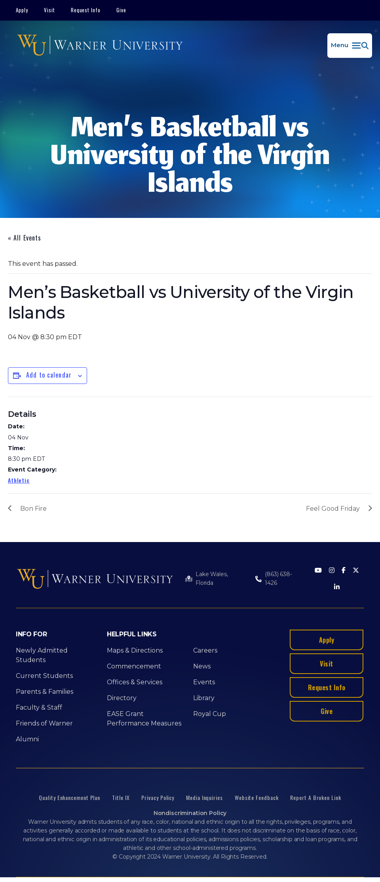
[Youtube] (318, 571)
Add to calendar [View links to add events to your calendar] (49, 375)
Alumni (27, 739)
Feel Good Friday (333, 508)
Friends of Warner (44, 723)
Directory (122, 698)
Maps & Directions (135, 650)
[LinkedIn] (337, 587)
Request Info (86, 10)
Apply (22, 10)
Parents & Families (44, 691)
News (202, 666)
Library (204, 698)
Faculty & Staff (39, 707)
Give (121, 10)
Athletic (19, 480)
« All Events (24, 237)
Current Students (44, 676)
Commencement (134, 666)
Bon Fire (33, 508)
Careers (205, 650)
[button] (349, 45)
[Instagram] (331, 571)
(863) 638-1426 (278, 578)
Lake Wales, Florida (212, 578)
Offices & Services (134, 682)
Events (204, 682)
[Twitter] (356, 571)
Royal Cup (209, 714)
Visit (49, 10)
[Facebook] (344, 571)
